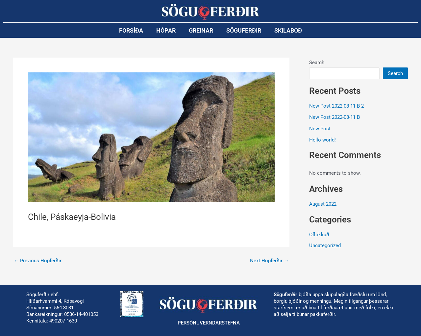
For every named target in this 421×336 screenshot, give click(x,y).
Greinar (201, 30)
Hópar (166, 30)
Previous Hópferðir (38, 260)
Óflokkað (319, 235)
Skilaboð (288, 30)
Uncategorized (325, 245)
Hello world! (322, 140)
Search (316, 62)
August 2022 (322, 204)
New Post (320, 129)
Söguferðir (243, 30)
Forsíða (131, 30)
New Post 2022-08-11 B (334, 117)
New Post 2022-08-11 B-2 (336, 106)
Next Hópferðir (269, 260)
